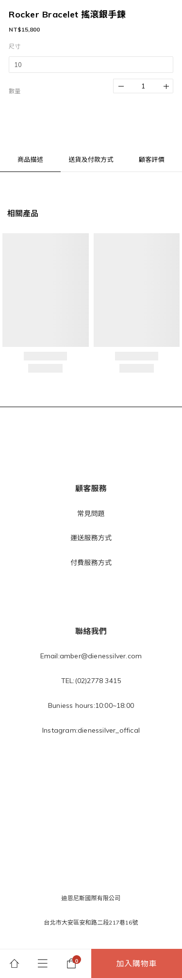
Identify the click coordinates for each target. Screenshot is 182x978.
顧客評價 (152, 159)
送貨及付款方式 (90, 159)
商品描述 (30, 159)
